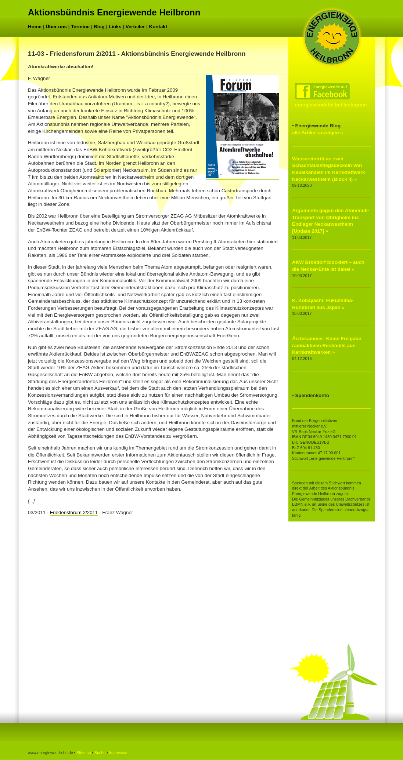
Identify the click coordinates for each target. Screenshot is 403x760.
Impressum (119, 752)
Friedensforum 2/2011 (74, 512)
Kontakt (158, 26)
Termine (80, 26)
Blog (99, 26)
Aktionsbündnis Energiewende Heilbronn (114, 12)
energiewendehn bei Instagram (331, 105)
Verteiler (135, 26)
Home (35, 26)
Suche (99, 752)
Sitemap (83, 752)
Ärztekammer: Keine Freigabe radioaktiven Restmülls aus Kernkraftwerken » (326, 345)
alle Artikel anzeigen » (317, 132)
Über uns (56, 26)
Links (115, 26)
